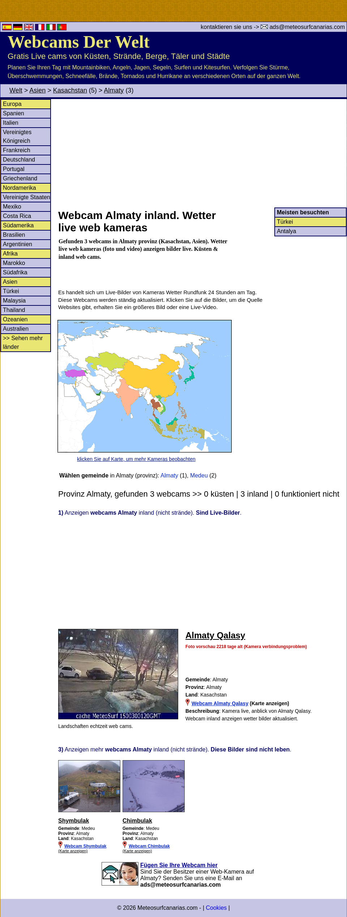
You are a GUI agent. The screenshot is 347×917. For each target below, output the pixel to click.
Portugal (14, 169)
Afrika (10, 253)
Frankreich (16, 150)
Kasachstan (70, 90)
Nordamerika (19, 188)
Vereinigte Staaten (26, 197)
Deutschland (19, 160)
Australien (16, 329)
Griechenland (20, 178)
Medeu (199, 475)
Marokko (14, 263)
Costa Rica (17, 216)
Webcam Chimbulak (149, 846)
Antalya (286, 231)
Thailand (14, 310)
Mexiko (12, 206)
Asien (37, 90)
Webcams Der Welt (79, 41)
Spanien (13, 113)
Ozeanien (15, 319)
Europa (12, 104)
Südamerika (18, 225)
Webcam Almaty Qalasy (220, 703)
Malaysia (14, 300)
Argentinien (17, 244)
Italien (10, 123)
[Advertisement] (202, 153)
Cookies (216, 908)
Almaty (114, 90)
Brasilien (14, 235)
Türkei (11, 291)
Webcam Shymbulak (85, 846)
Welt (15, 90)
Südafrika (15, 272)
